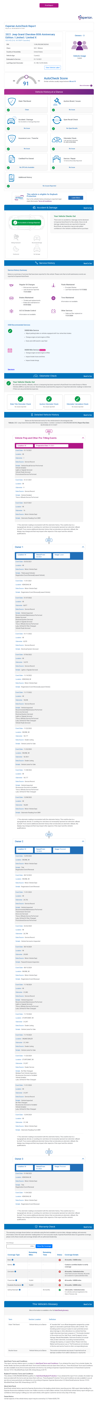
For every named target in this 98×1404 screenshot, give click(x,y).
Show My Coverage (44, 1246)
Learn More (76, 198)
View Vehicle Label (53, 68)
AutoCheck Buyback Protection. (46, 1376)
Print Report (49, 5)
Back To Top (88, 208)
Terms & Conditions (45, 201)
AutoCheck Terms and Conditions (47, 1363)
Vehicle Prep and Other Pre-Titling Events (36, 438)
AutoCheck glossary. (62, 1310)
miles (32, 1246)
